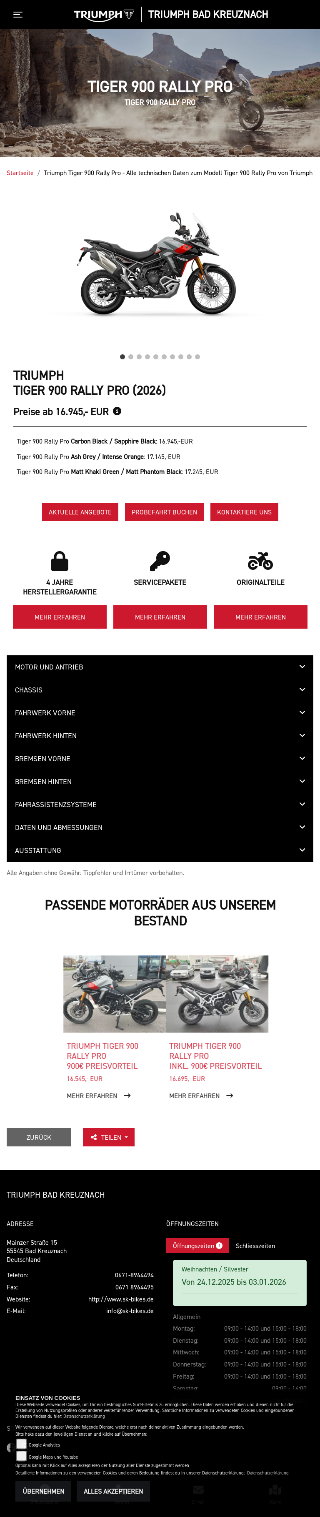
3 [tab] (139, 354)
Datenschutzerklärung (84, 1416)
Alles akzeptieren (113, 1491)
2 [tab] (130, 354)
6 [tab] (164, 354)
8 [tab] (180, 354)
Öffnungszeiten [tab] (197, 1245)
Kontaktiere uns (244, 512)
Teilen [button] (106, 1137)
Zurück (39, 1137)
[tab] (160, 667)
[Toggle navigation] (19, 15)
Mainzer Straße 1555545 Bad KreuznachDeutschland (37, 1251)
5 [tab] (155, 354)
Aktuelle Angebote (80, 512)
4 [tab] (147, 354)
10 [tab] (197, 354)
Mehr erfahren (60, 617)
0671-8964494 (134, 1275)
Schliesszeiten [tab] (255, 1245)
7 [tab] (172, 354)
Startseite (20, 172)
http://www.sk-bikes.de (121, 1299)
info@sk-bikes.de (130, 1310)
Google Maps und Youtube (53, 1457)
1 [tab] (122, 354)
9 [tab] (189, 354)
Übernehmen (43, 1491)
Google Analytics (44, 1445)
